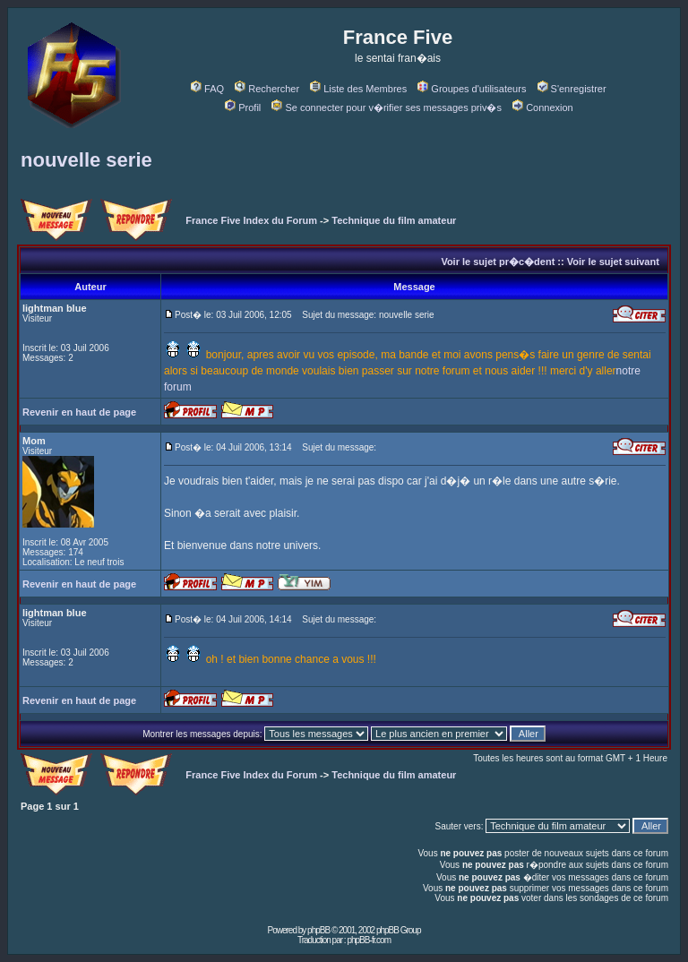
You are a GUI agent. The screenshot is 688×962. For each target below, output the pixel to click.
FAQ (207, 88)
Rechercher (267, 88)
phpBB (318, 930)
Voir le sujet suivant (613, 261)
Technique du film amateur (393, 220)
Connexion (542, 107)
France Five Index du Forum (251, 220)
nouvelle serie (86, 160)
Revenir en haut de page (79, 412)
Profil (243, 107)
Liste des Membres (358, 88)
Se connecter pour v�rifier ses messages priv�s (386, 107)
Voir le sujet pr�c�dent (498, 261)
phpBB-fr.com (369, 940)
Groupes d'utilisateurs (471, 88)
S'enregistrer (572, 88)
